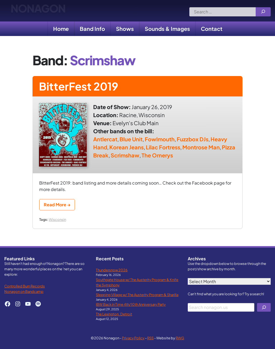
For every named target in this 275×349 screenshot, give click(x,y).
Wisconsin (57, 219)
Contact (211, 28)
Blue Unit (131, 139)
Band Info (92, 28)
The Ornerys (157, 155)
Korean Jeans (126, 147)
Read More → (57, 204)
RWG (180, 338)
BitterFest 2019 (78, 86)
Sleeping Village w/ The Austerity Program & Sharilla (137, 294)
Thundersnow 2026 (112, 270)
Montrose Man (201, 147)
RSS (150, 338)
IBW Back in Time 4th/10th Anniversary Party (131, 304)
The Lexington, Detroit (114, 314)
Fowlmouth (160, 139)
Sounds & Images (167, 28)
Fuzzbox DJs (192, 139)
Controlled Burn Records (24, 286)
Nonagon (38, 10)
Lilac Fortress (163, 147)
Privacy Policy (133, 338)
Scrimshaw (125, 155)
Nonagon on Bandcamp (24, 291)
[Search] (263, 11)
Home (61, 28)
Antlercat (105, 139)
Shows (125, 28)
